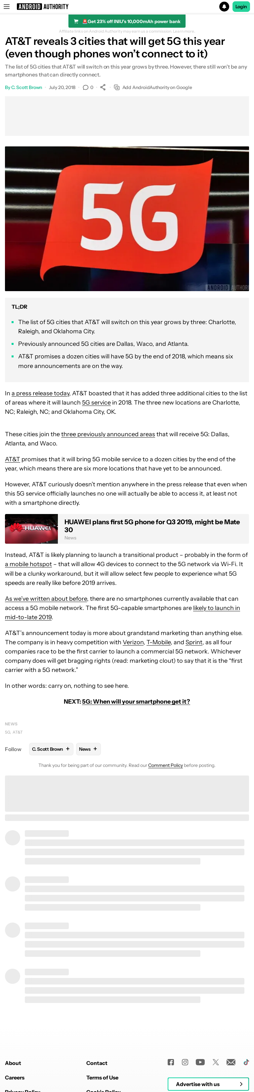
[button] (127, 6)
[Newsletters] (231, 1062)
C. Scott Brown (26, 87)
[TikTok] (246, 1062)
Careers (14, 1077)
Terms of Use (102, 1077)
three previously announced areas (108, 434)
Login (241, 7)
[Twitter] (216, 1062)
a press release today (40, 393)
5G (7, 732)
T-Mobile (159, 642)
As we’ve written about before (46, 598)
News (11, 723)
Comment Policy (165, 765)
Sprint (194, 642)
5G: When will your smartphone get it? (136, 701)
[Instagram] (185, 1062)
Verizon (133, 642)
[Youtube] (200, 1062)
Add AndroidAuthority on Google (153, 87)
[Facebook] (171, 1062)
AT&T (12, 459)
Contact (96, 1063)
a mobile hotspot (28, 564)
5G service (96, 402)
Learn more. (184, 31)
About (13, 1063)
